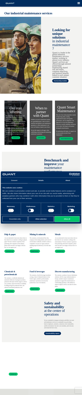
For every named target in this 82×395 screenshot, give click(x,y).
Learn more (41, 137)
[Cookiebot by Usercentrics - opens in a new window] (71, 174)
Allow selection (41, 219)
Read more (34, 251)
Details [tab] (41, 180)
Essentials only (15, 219)
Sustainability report (52, 333)
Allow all (67, 219)
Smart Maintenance (66, 138)
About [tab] (68, 180)
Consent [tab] (14, 180)
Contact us (16, 137)
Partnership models (60, 81)
